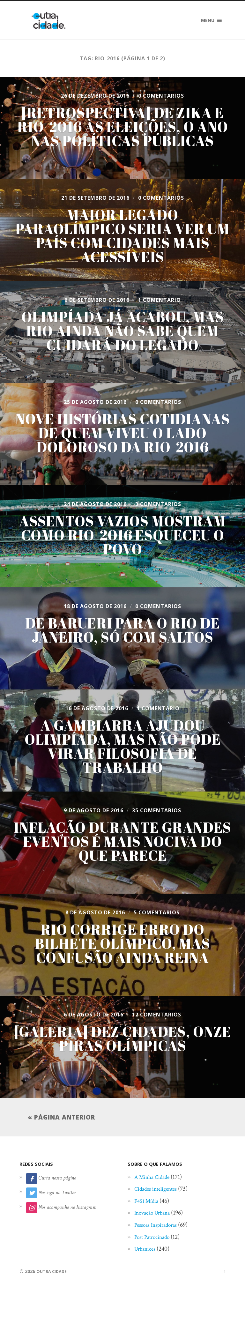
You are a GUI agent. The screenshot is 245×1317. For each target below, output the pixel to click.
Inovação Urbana (155, 1214)
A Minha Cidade (154, 1179)
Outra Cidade (53, 1273)
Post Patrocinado (155, 1239)
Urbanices (146, 1250)
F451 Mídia (148, 1203)
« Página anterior (61, 1118)
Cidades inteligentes (159, 1191)
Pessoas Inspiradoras (159, 1227)
